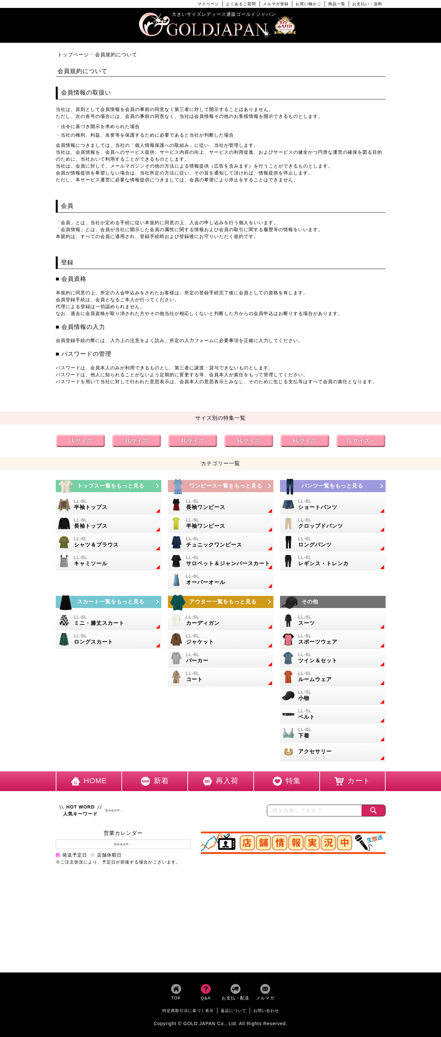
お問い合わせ (266, 1010)
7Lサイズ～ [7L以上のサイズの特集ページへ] (360, 440)
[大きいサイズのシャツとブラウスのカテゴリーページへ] (108, 542)
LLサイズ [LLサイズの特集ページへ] (80, 440)
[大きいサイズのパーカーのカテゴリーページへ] (220, 658)
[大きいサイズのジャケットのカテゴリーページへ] (220, 639)
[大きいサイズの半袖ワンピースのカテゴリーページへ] (220, 523)
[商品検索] (373, 810)
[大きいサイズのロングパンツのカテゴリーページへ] (333, 542)
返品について (233, 1010)
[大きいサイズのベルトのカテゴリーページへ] (333, 714)
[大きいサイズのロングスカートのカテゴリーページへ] (108, 639)
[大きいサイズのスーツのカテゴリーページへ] (333, 620)
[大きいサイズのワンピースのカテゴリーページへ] (220, 486)
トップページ (73, 54)
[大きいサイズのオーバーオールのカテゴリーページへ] (220, 580)
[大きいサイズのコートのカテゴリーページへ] (220, 677)
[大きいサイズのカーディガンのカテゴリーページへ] (220, 620)
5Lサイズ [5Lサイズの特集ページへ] (249, 440)
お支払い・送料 (367, 4)
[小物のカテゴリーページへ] (333, 695)
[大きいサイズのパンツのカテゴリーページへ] (333, 486)
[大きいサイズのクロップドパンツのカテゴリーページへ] (333, 523)
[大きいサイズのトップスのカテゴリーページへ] (108, 486)
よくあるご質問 (241, 4)
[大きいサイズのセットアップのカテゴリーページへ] (333, 658)
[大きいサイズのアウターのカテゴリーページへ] (220, 602)
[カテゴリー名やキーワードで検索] (314, 810)
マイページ (208, 4)
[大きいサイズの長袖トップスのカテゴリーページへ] (108, 523)
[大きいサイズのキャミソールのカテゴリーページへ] (108, 561)
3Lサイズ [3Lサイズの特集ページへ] (136, 440)
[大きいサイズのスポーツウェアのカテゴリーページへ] (333, 639)
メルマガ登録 (276, 4)
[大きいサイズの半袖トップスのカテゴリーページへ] (108, 504)
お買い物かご (308, 4)
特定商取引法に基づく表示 (188, 1010)
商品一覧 (336, 4)
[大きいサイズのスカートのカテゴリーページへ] (108, 602)
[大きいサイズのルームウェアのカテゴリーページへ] (333, 677)
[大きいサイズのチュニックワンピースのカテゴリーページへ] (220, 542)
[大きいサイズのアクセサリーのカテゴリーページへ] (333, 752)
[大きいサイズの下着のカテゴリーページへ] (333, 733)
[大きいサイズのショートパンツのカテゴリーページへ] (333, 504)
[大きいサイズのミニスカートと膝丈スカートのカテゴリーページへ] (108, 620)
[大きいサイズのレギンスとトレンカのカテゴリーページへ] (333, 561)
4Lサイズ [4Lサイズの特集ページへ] (193, 440)
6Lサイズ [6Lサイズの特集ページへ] (305, 440)
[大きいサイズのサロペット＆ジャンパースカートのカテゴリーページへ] (220, 561)
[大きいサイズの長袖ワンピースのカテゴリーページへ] (220, 504)
